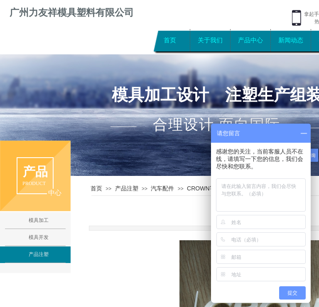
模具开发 (39, 237)
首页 (170, 40)
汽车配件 (162, 188)
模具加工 (39, 220)
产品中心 (250, 40)
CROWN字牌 (204, 188)
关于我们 (210, 40)
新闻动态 (290, 40)
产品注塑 (126, 188)
